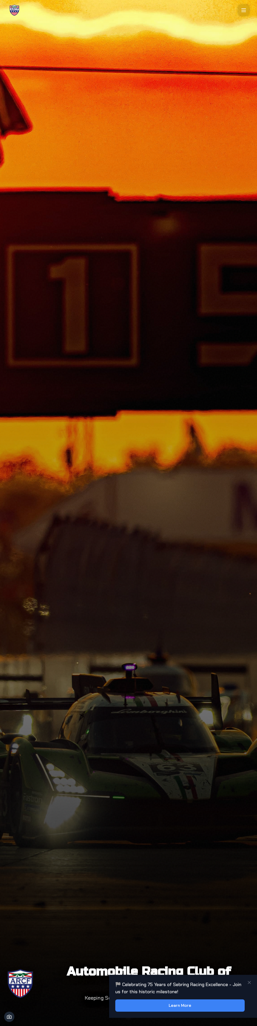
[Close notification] (249, 982)
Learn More (180, 1005)
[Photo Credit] (9, 1017)
